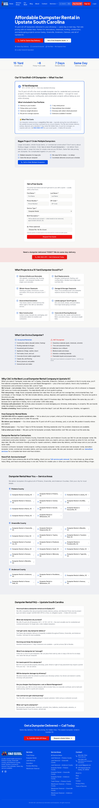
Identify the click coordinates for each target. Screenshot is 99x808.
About (37, 4)
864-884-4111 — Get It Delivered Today (49, 257)
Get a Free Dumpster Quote (57, 40)
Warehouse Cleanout (32, 768)
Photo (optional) (33, 226)
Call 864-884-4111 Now (36, 738)
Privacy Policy (80, 783)
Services (54, 4)
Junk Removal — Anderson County (62, 765)
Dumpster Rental (31, 758)
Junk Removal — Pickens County (61, 758)
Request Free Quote (49, 237)
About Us (78, 773)
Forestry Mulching (31, 766)
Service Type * (32, 208)
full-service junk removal (60, 459)
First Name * (31, 193)
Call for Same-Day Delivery (29, 40)
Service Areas (18, 3)
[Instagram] (5, 771)
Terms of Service (81, 786)
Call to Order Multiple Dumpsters (33, 162)
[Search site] (65, 3)
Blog (31, 4)
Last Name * (54, 193)
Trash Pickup (30, 755)
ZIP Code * (53, 201)
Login (94, 4)
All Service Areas (56, 755)
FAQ (77, 778)
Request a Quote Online (63, 738)
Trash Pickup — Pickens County (61, 781)
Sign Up (87, 4)
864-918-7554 (82, 755)
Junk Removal (30, 760)
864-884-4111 (38, 128)
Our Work (25, 3)
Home (11, 4)
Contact (44, 4)
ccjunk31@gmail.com (84, 765)
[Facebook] (2, 771)
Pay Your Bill (77, 4)
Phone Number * (32, 201)
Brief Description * (33, 216)
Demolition (29, 763)
